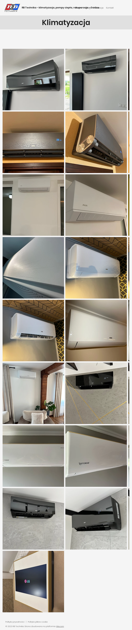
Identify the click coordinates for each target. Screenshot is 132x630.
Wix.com (60, 626)
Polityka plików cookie (38, 621)
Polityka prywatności (15, 621)
